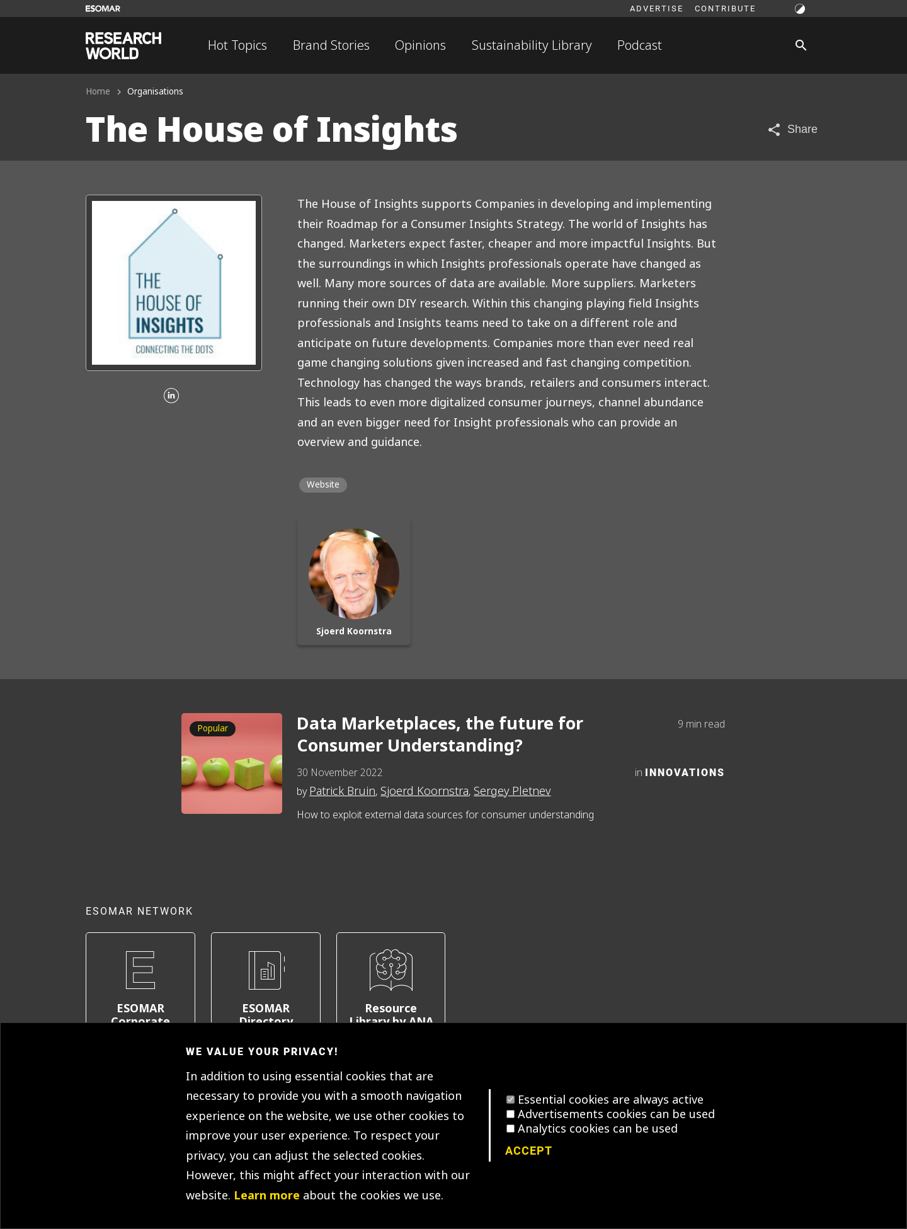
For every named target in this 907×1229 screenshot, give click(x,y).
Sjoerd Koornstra (424, 791)
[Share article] (792, 129)
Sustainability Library (532, 45)
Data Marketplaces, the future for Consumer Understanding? (440, 735)
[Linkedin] (171, 396)
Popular (212, 729)
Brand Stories (331, 45)
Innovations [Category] (685, 772)
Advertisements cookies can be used (616, 1114)
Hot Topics (237, 45)
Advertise (656, 8)
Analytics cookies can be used (598, 1129)
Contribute (725, 8)
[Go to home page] (123, 45)
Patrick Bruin (342, 791)
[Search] (801, 45)
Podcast (639, 45)
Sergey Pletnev (512, 791)
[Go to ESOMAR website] (103, 8)
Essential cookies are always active (611, 1100)
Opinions (420, 45)
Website (323, 485)
